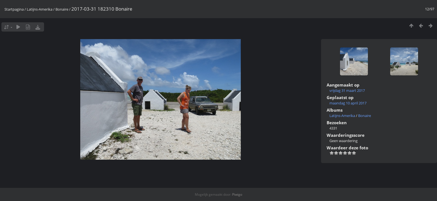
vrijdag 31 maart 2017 (347, 90)
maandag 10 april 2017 (347, 103)
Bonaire (61, 9)
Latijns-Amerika (39, 9)
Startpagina (14, 9)
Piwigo (237, 194)
